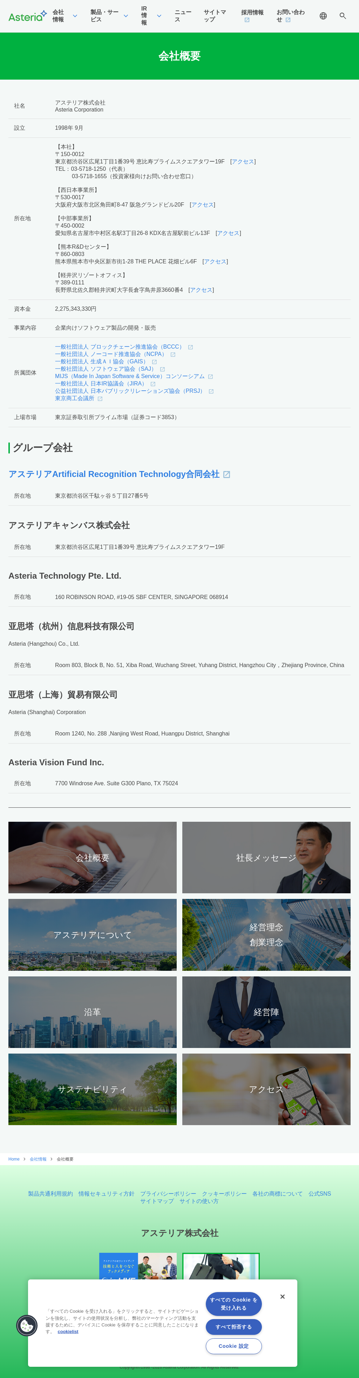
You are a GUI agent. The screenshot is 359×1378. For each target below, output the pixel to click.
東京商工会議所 (74, 398)
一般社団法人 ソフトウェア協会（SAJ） (106, 369)
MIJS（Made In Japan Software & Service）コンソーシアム (130, 376)
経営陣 (266, 1012)
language (323, 16)
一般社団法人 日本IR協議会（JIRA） (101, 383)
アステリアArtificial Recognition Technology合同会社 (113, 474)
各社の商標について (277, 1194)
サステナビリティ (92, 1089)
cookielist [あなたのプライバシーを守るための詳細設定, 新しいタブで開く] (68, 1331)
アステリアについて (92, 935)
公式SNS (320, 1194)
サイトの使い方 (199, 1201)
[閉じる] (282, 1296)
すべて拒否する (234, 1327)
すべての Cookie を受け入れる (233, 1304)
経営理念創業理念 (266, 934)
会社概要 (92, 857)
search (343, 16)
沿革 (92, 1012)
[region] (162, 1323)
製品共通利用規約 (50, 1194)
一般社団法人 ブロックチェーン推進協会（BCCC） (120, 347)
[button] (27, 1326)
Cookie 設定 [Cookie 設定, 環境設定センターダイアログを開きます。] (234, 1346)
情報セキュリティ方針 (107, 1194)
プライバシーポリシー (168, 1194)
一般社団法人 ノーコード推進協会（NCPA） (111, 354)
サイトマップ (157, 1201)
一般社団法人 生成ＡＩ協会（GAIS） (102, 361)
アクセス (243, 161)
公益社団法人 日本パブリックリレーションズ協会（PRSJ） (130, 391)
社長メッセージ (266, 857)
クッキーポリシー (224, 1194)
